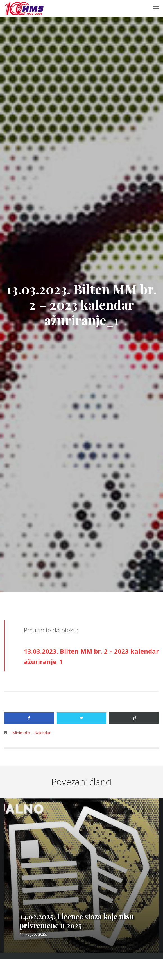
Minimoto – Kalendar (31, 732)
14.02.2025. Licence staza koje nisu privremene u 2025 (77, 921)
